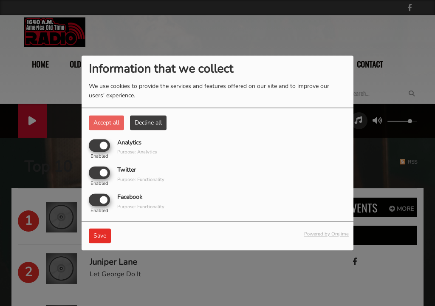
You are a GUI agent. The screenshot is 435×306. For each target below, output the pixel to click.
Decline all (148, 123)
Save (99, 236)
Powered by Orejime (326, 234)
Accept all (106, 123)
